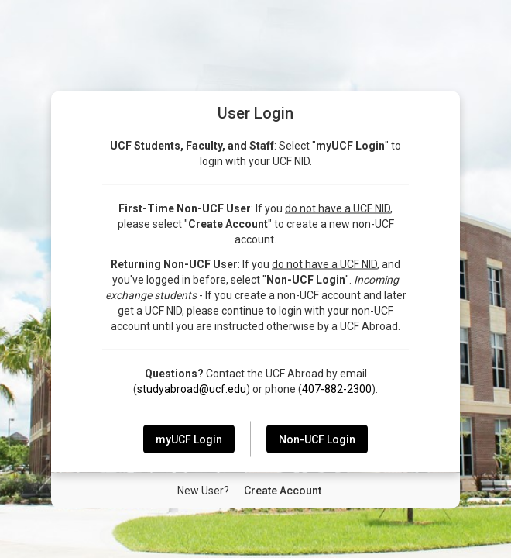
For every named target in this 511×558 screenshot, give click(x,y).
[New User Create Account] (282, 491)
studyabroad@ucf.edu (191, 389)
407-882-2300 (337, 389)
